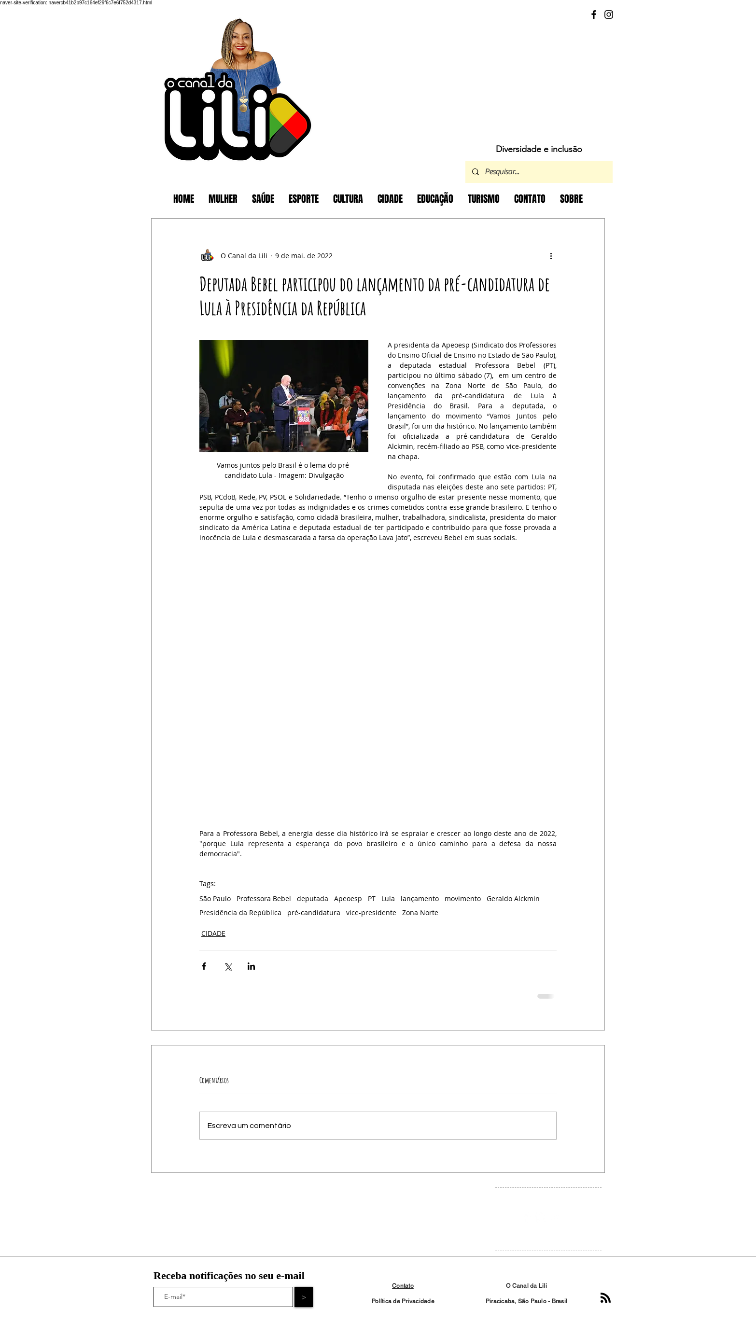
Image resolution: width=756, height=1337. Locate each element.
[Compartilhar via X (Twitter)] (227, 966)
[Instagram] (609, 14)
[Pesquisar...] (538, 172)
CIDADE (213, 933)
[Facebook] (594, 14)
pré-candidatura (313, 912)
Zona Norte (420, 912)
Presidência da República (240, 912)
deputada (312, 898)
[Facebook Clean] (526, 1217)
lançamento (420, 898)
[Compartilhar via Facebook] (204, 966)
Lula (388, 898)
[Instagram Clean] (540, 1217)
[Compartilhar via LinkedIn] (251, 966)
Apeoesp (348, 898)
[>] (303, 1297)
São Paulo (215, 898)
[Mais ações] (551, 255)
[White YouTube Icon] (555, 1217)
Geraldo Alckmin (513, 898)
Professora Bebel (264, 898)
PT (372, 898)
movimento (463, 898)
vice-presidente (371, 912)
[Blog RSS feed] (606, 1298)
